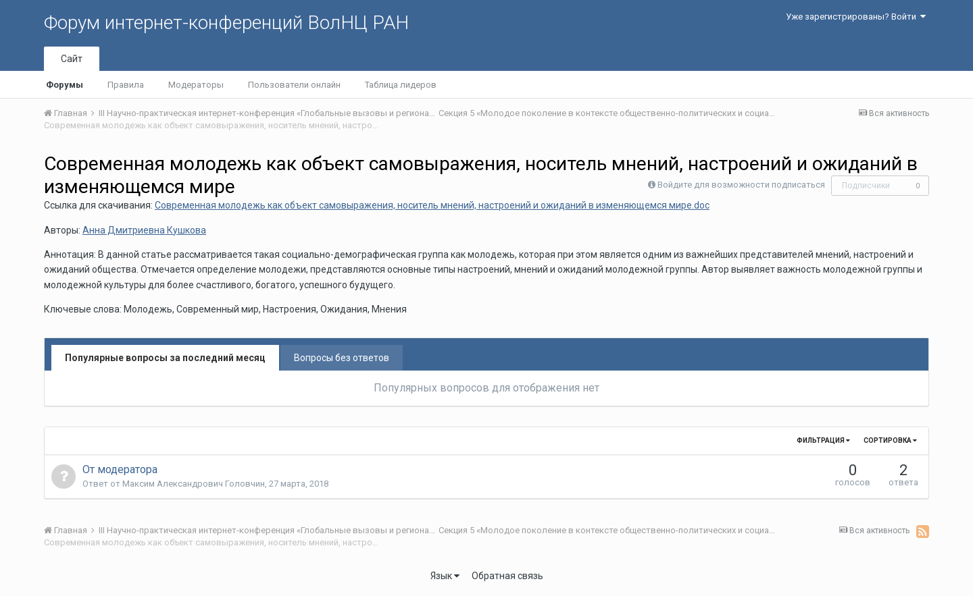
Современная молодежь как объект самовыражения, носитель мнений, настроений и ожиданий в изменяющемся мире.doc (432, 205)
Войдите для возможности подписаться (741, 185)
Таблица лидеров (400, 85)
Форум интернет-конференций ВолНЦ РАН (226, 22)
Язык (444, 575)
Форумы (64, 85)
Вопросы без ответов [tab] (341, 357)
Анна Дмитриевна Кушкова (144, 230)
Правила (125, 85)
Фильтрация (823, 440)
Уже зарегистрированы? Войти (856, 16)
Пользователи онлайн (294, 85)
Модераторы (196, 85)
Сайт (71, 58)
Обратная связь (507, 575)
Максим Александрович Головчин (193, 484)
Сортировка (890, 440)
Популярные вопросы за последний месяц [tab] (165, 357)
